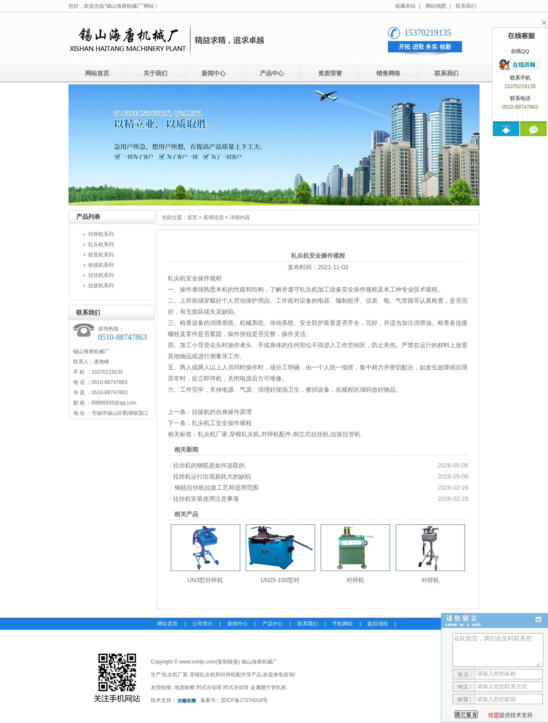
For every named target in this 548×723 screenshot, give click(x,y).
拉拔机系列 (101, 286)
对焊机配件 (276, 434)
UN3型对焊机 (205, 580)
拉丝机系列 (101, 275)
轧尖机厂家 (213, 434)
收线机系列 (101, 265)
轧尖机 (177, 278)
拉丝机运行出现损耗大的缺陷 (212, 476)
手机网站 (342, 624)
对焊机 (355, 580)
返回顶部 (377, 624)
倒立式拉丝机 (311, 434)
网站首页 (97, 73)
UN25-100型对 (280, 580)
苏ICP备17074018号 (244, 700)
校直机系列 (101, 255)
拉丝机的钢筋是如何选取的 (209, 465)
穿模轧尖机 (244, 434)
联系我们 (466, 6)
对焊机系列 (101, 234)
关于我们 (155, 73)
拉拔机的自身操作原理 (222, 411)
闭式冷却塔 (209, 687)
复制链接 (227, 662)
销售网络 (388, 73)
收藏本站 (405, 6)
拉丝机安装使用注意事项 (206, 498)
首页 (192, 217)
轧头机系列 (101, 244)
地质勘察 (184, 687)
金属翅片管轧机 (268, 687)
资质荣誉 (330, 73)
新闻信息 (213, 217)
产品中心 (272, 73)
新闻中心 (214, 73)
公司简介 (202, 624)
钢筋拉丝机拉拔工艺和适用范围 (216, 487)
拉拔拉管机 (345, 434)
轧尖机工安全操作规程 (222, 423)
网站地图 (436, 6)
